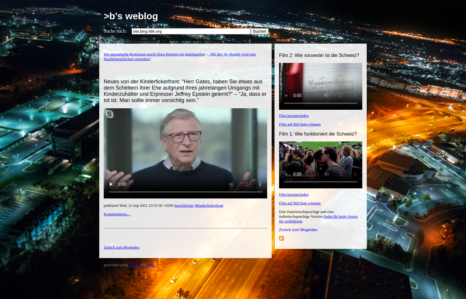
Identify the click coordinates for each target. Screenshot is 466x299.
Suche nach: (115, 31)
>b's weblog (131, 16)
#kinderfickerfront (209, 205)
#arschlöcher (184, 205)
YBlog (134, 265)
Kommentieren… (117, 214)
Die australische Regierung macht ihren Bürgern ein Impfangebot (154, 54)
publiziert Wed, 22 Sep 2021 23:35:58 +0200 (139, 205)
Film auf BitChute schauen (300, 124)
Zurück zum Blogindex (298, 230)
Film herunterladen (293, 115)
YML (151, 265)
